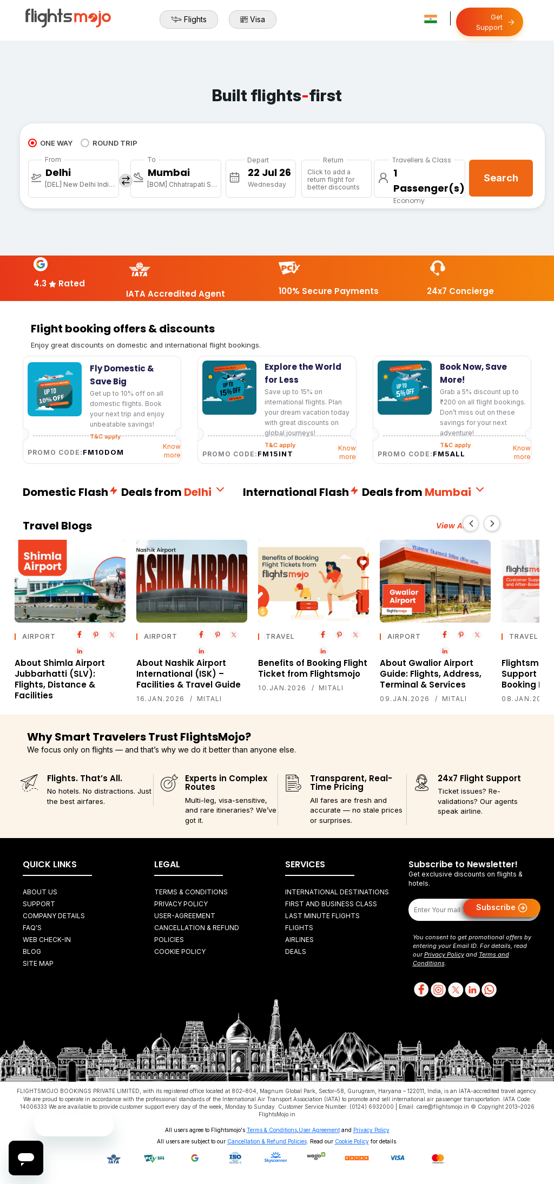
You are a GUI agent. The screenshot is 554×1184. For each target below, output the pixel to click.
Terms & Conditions (191, 892)
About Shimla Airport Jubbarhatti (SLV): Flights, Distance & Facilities (60, 679)
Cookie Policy (180, 951)
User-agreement (184, 916)
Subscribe (501, 907)
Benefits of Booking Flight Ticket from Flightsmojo (312, 668)
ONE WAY (50, 143)
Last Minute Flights (322, 916)
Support (39, 904)
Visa (252, 19)
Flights (189, 19)
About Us (40, 892)
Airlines (299, 940)
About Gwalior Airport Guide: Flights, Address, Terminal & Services (431, 673)
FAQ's (32, 928)
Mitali (209, 699)
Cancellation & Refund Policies (267, 1141)
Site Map (38, 963)
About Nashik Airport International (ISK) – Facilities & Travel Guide (188, 673)
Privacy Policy (181, 904)
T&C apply (280, 445)
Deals (295, 951)
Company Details (54, 916)
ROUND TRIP (109, 143)
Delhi (205, 492)
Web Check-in (47, 940)
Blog (32, 951)
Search (501, 178)
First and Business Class (331, 904)
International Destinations (337, 892)
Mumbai (455, 492)
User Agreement (319, 1130)
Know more (172, 450)
